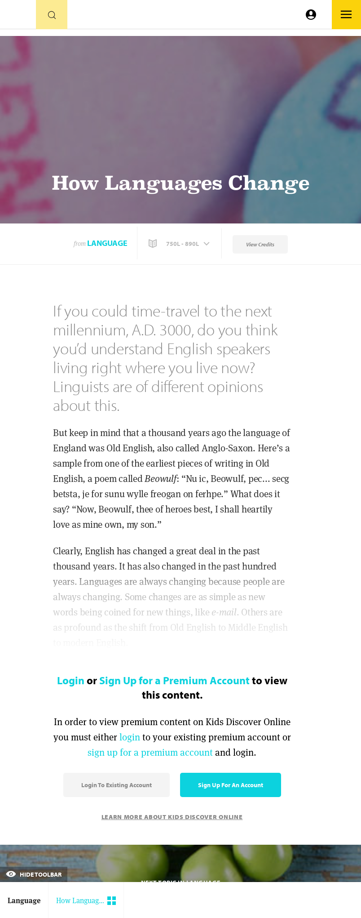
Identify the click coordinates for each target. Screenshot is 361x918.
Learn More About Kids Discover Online (172, 817)
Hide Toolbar (34, 874)
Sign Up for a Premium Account (174, 680)
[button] (180, 244)
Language (107, 243)
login (129, 737)
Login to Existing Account (116, 785)
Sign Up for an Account (230, 785)
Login (70, 680)
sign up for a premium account (150, 752)
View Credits (260, 244)
